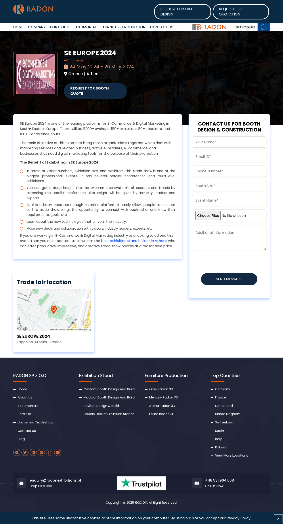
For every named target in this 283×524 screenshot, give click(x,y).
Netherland (224, 406)
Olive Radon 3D (161, 389)
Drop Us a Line (41, 486)
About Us (25, 397)
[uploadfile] (229, 215)
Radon (141, 503)
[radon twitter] (25, 452)
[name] (229, 142)
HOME (18, 27)
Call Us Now (214, 486)
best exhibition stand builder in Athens (134, 240)
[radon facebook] (16, 452)
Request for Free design (176, 11)
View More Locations (231, 455)
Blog (21, 439)
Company (37, 27)
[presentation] (225, 262)
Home (22, 389)
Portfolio (59, 27)
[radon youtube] (57, 452)
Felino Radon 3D (161, 414)
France (220, 397)
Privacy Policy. (239, 518)
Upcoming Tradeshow (35, 422)
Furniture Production (124, 27)
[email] (229, 156)
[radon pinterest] (41, 452)
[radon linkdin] (33, 452)
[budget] (229, 200)
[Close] (278, 518)
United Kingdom (228, 414)
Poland (220, 447)
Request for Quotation (231, 11)
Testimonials (86, 27)
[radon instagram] (49, 452)
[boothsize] (229, 185)
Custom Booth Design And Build (109, 389)
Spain (219, 431)
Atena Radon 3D (162, 406)
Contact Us (161, 27)
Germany (222, 389)
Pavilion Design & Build (101, 406)
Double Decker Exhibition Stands (109, 414)
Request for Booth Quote (89, 91)
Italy (218, 439)
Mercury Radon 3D (163, 397)
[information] (229, 237)
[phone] (229, 171)
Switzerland (224, 422)
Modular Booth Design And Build (109, 397)
